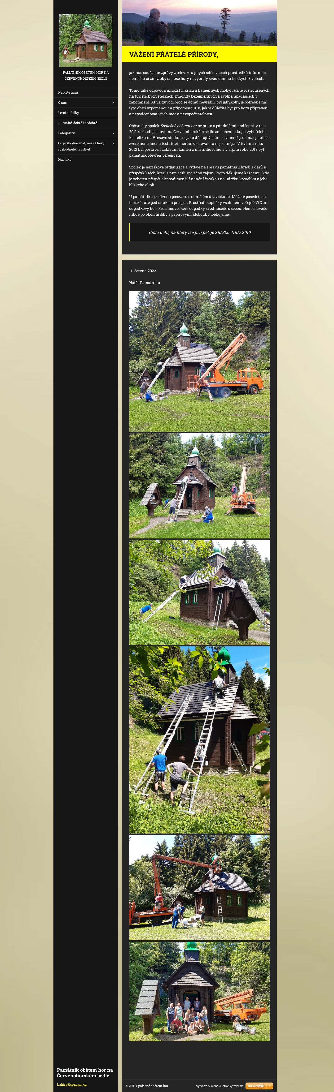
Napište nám (68, 92)
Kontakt (64, 159)
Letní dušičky (68, 112)
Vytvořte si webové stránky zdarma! (220, 1086)
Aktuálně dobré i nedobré (77, 122)
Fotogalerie (66, 133)
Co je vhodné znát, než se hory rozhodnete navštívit (81, 146)
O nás (62, 102)
